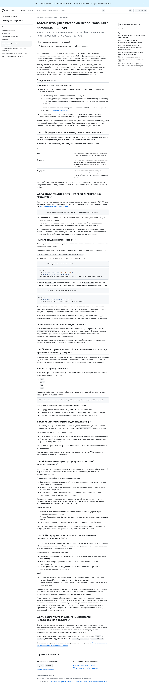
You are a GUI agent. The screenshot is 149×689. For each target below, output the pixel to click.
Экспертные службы (96, 681)
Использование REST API (60, 110)
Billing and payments (13, 20)
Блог (105, 681)
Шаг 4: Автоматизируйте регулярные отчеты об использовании (65, 462)
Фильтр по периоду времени (52, 368)
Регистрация (141, 10)
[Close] (143, 3)
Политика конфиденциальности (46, 669)
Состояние (78, 681)
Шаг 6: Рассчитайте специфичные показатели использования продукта (64, 618)
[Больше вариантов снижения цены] (139, 24)
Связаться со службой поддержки (85, 668)
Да (40, 666)
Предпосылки (46, 80)
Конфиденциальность (65, 681)
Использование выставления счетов (54, 207)
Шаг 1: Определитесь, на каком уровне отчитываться (70, 132)
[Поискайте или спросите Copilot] (73, 10)
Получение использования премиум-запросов (61, 324)
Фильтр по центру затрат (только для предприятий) (64, 421)
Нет (48, 666)
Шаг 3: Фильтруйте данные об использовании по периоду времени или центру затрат (72, 350)
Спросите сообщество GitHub (84, 665)
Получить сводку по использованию (56, 239)
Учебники (63, 17)
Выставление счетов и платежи (47, 17)
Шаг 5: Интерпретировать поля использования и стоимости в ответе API (66, 537)
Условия (54, 681)
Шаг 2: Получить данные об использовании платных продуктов (69, 195)
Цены (85, 681)
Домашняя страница (10, 16)
